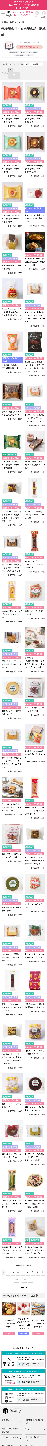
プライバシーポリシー (11, 1437)
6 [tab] (31, 1337)
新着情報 (5, 1420)
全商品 (5, 22)
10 (16, 1279)
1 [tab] (12, 1337)
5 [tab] (27, 1337)
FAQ (27, 1429)
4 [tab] (23, 1337)
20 (24, 1279)
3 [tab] (20, 1337)
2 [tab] (16, 1337)
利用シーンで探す (18, 22)
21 (30, 1279)
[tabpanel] (9, 1318)
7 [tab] (35, 1337)
